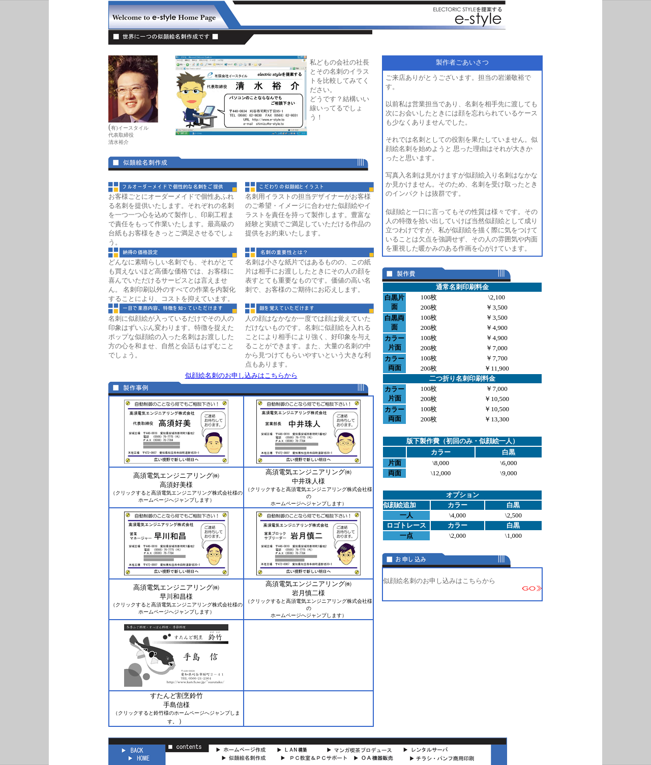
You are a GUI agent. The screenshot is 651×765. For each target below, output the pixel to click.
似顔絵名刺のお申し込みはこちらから (241, 375)
